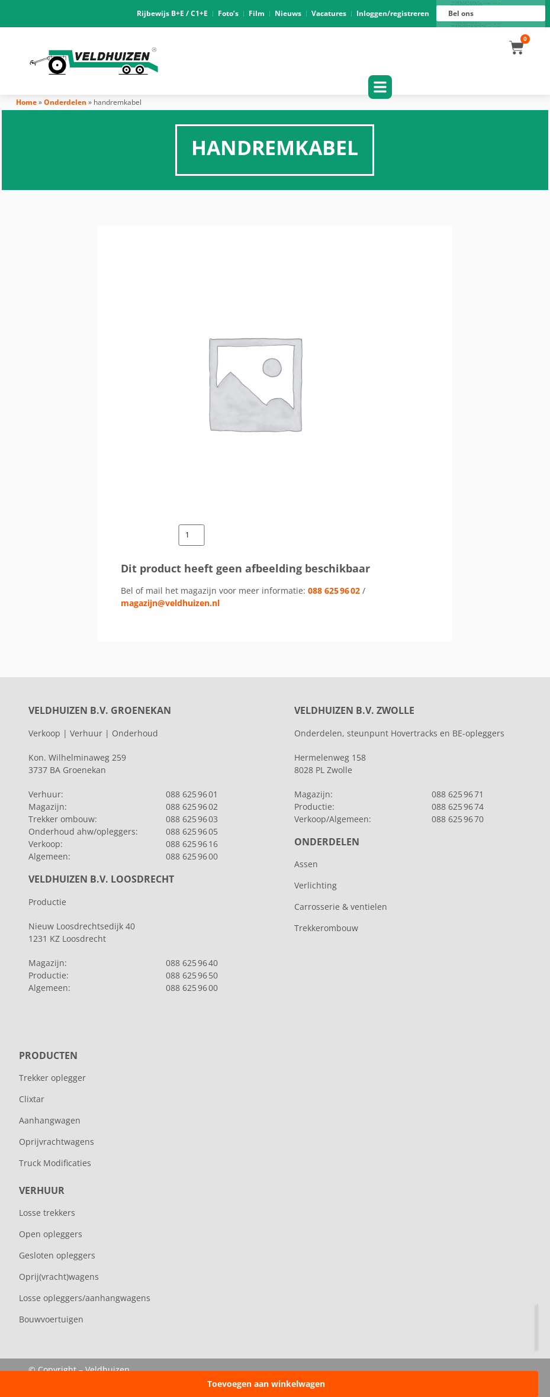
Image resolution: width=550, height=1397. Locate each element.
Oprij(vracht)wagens (59, 1276)
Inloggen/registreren (392, 13)
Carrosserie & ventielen (340, 906)
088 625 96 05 (192, 831)
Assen (306, 864)
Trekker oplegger (52, 1077)
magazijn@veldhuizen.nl (170, 603)
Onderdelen (65, 102)
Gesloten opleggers (57, 1255)
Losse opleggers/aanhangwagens (84, 1297)
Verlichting (315, 885)
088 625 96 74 (458, 806)
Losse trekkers (47, 1212)
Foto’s (228, 13)
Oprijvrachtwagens (56, 1141)
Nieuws (288, 13)
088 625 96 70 (458, 819)
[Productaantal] (192, 535)
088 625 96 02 (334, 590)
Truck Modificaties (55, 1163)
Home (26, 102)
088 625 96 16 (478, 24)
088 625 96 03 (192, 819)
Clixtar (31, 1099)
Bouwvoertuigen (51, 1319)
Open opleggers (50, 1234)
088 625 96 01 (478, 3)
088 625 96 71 (458, 794)
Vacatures (328, 13)
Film (257, 13)
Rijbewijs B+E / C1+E (172, 13)
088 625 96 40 (192, 962)
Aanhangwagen (50, 1120)
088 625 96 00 (478, 27)
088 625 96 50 (192, 975)
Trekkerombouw (326, 928)
